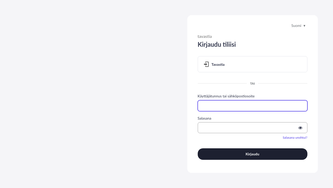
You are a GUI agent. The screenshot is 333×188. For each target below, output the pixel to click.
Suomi (296, 25)
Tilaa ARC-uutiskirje (62, 172)
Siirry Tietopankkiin (31, 141)
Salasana (205, 118)
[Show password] (300, 127)
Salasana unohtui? (295, 137)
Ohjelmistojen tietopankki (136, 172)
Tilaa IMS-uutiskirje (97, 172)
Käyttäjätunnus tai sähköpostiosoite (226, 96)
